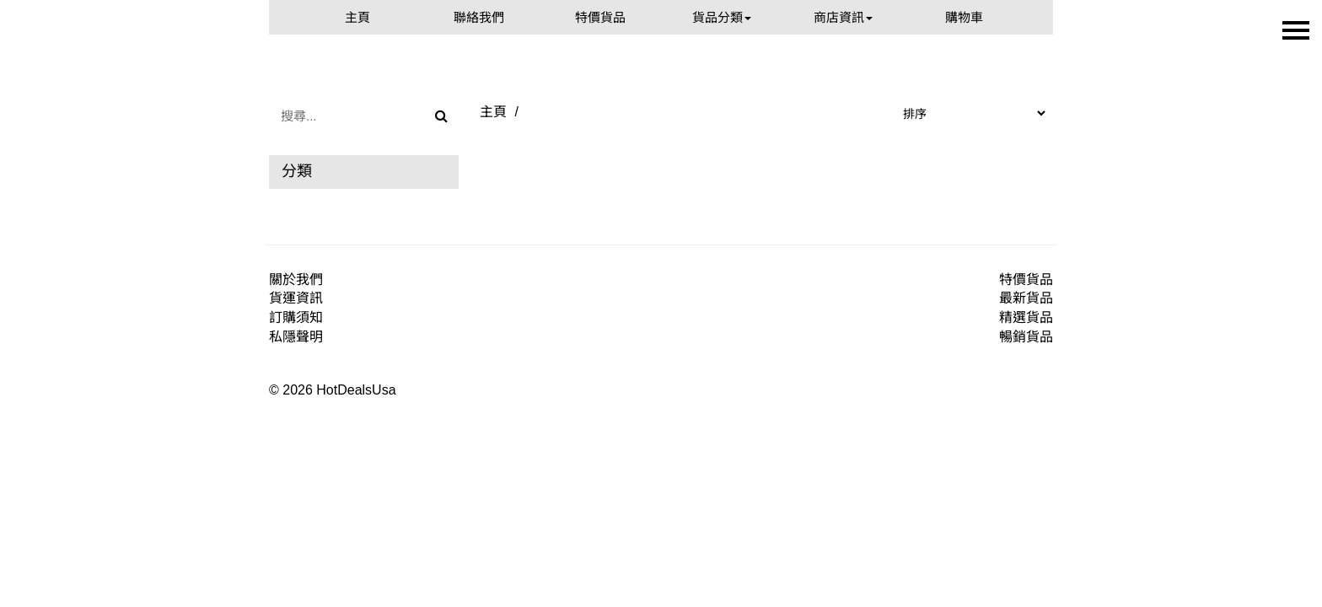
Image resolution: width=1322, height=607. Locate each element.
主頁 (357, 17)
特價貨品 (600, 17)
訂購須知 (296, 317)
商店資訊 (843, 17)
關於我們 (296, 279)
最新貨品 (1026, 298)
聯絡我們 (479, 17)
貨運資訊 (296, 298)
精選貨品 (1026, 317)
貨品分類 (721, 17)
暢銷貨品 (1026, 337)
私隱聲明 (296, 337)
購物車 (964, 17)
